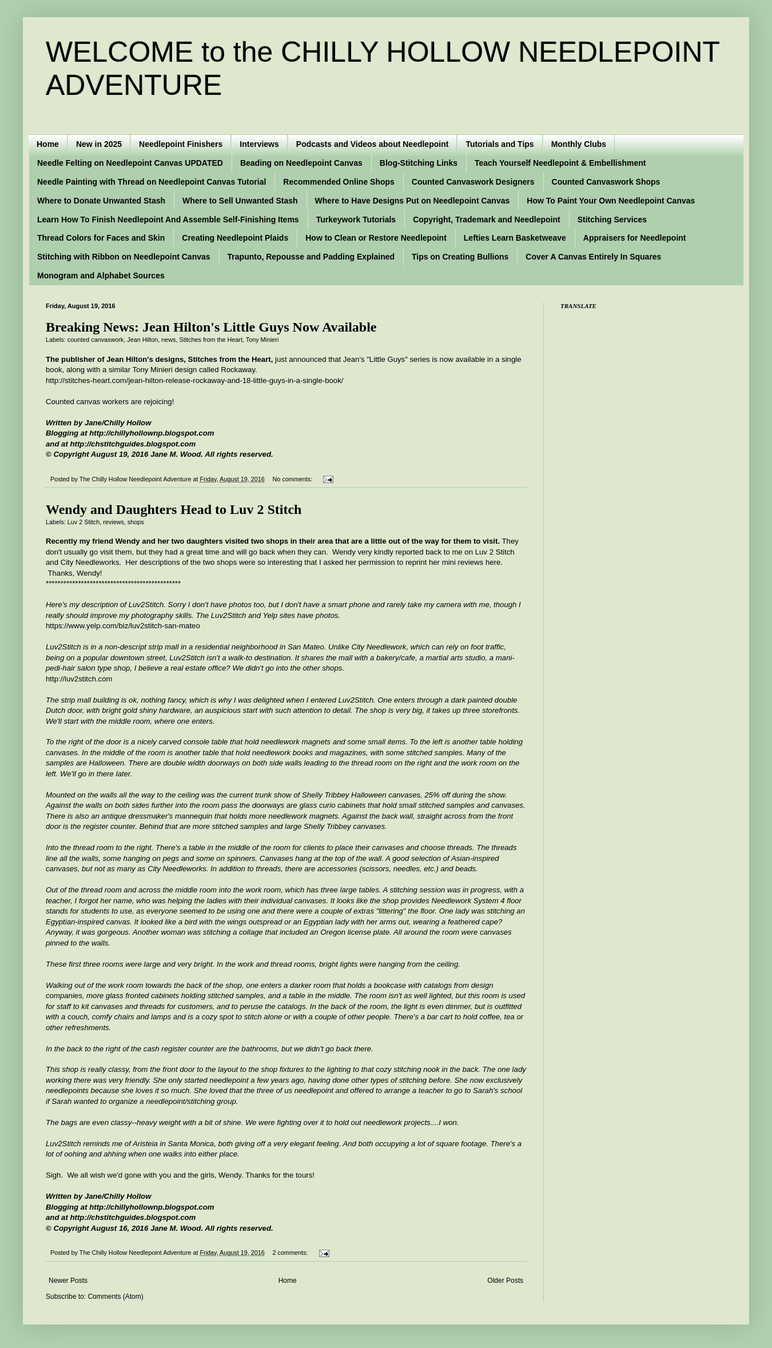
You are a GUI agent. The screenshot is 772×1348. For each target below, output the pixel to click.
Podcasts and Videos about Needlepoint (372, 144)
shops (136, 522)
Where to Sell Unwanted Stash (239, 200)
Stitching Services (612, 219)
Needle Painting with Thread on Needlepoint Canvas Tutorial (151, 181)
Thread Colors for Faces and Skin (101, 237)
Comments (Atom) (115, 1297)
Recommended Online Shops (338, 181)
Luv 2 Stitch (83, 522)
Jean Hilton (142, 339)
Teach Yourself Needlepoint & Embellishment (560, 162)
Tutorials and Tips (499, 144)
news (168, 339)
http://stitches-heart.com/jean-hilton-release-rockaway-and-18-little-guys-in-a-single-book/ (194, 380)
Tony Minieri (262, 339)
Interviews (259, 144)
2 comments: (291, 1252)
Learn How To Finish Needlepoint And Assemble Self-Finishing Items (168, 219)
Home (48, 144)
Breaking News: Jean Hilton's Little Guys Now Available (211, 327)
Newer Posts (68, 1281)
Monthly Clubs (578, 144)
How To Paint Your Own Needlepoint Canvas (611, 200)
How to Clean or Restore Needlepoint (376, 237)
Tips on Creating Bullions (460, 256)
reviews (113, 522)
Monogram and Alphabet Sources (101, 275)
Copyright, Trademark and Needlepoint (486, 219)
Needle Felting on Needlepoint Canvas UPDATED (130, 162)
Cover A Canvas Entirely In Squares (593, 256)
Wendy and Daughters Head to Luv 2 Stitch (173, 509)
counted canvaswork (95, 339)
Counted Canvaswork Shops (606, 181)
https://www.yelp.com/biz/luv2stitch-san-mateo (123, 625)
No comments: (294, 479)
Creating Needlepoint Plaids (235, 237)
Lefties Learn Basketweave (515, 237)
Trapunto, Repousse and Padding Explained (311, 256)
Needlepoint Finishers (180, 144)
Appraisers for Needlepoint (634, 237)
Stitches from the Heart (211, 339)
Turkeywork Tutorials (356, 219)
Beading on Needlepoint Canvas (301, 162)
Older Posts (505, 1281)
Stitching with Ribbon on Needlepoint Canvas (123, 256)
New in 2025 (99, 144)
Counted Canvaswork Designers (473, 181)
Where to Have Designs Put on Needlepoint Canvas (412, 200)
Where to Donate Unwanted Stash (101, 200)
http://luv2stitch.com (79, 679)
